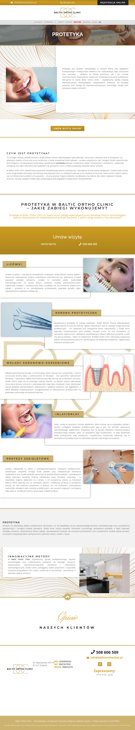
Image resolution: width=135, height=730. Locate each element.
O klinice (38, 22)
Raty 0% (77, 22)
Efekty (61, 22)
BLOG (94, 22)
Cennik (69, 22)
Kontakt (87, 22)
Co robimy (50, 22)
